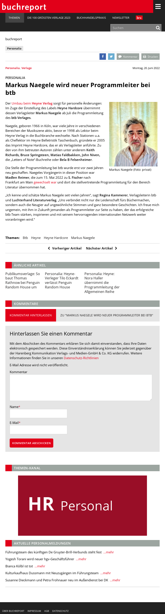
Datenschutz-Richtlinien (81, 358)
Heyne (36, 237)
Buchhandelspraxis (91, 18)
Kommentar (18, 372)
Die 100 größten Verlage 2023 (48, 18)
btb (25, 237)
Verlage (26, 68)
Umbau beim (32, 103)
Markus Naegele (83, 237)
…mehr (108, 552)
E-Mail (14, 423)
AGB (46, 610)
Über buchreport (13, 610)
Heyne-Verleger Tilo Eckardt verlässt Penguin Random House (61, 280)
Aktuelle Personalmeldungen (42, 543)
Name (14, 407)
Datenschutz (60, 610)
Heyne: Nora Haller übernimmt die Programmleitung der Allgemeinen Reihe (102, 282)
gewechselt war (45, 182)
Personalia (12, 68)
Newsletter (120, 18)
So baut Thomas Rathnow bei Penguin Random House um (22, 280)
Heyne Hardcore (56, 237)
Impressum (34, 610)
